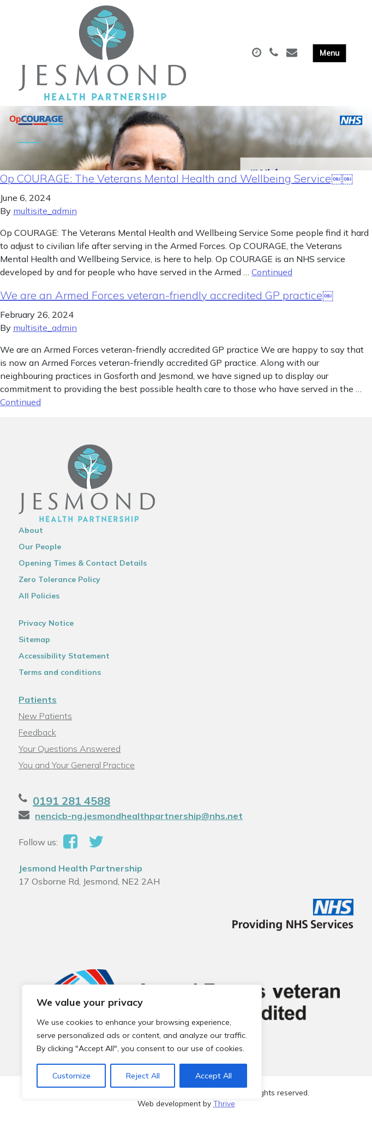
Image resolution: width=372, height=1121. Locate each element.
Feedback (37, 733)
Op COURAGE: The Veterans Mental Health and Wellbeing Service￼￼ (176, 179)
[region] (142, 1041)
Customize (71, 1076)
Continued (271, 273)
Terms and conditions (60, 673)
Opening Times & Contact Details (83, 564)
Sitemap (34, 640)
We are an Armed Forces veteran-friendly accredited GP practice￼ (166, 296)
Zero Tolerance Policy (59, 580)
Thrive (224, 1104)
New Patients (45, 716)
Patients (38, 700)
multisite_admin (45, 211)
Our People (40, 548)
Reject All (143, 1076)
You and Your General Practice (77, 766)
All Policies (39, 597)
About (31, 531)
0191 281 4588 (71, 802)
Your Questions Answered (70, 749)
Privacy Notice (46, 624)
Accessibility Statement (64, 657)
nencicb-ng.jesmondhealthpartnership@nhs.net (139, 816)
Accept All (213, 1076)
